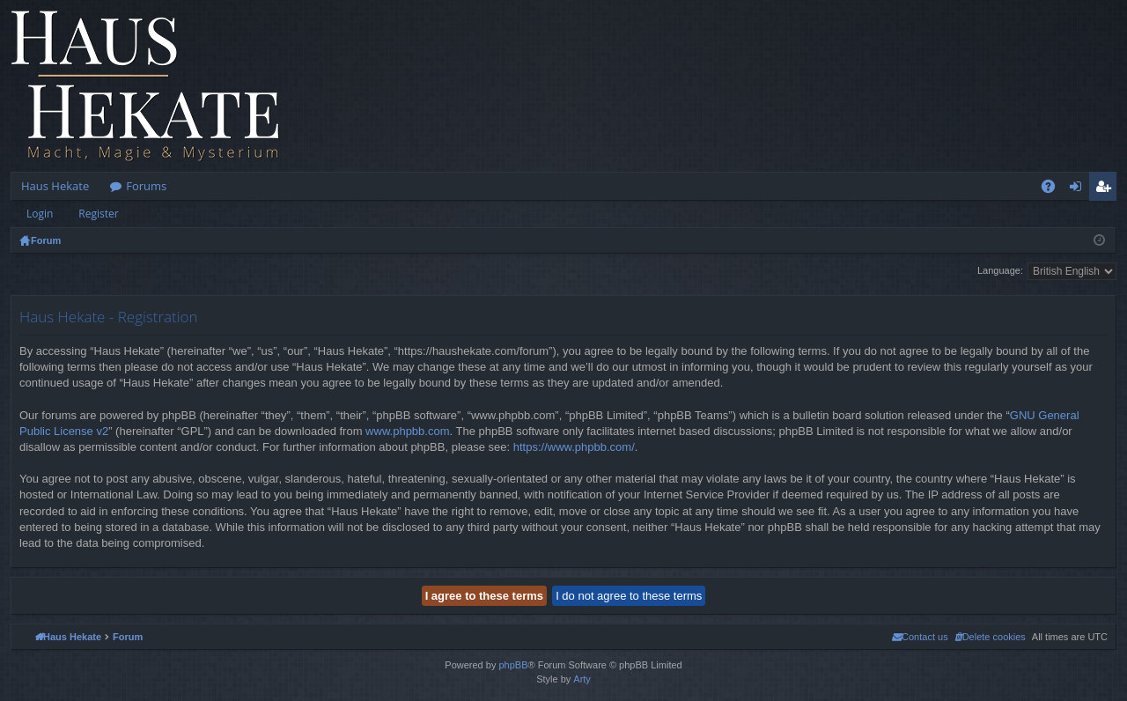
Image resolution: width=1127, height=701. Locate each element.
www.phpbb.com (407, 431)
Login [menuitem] (1079, 189)
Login (39, 213)
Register (98, 213)
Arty (582, 679)
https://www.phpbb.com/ (574, 447)
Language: (1000, 270)
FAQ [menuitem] (1054, 189)
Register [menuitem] (1106, 189)
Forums (146, 186)
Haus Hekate (55, 186)
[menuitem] (990, 636)
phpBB (512, 665)
